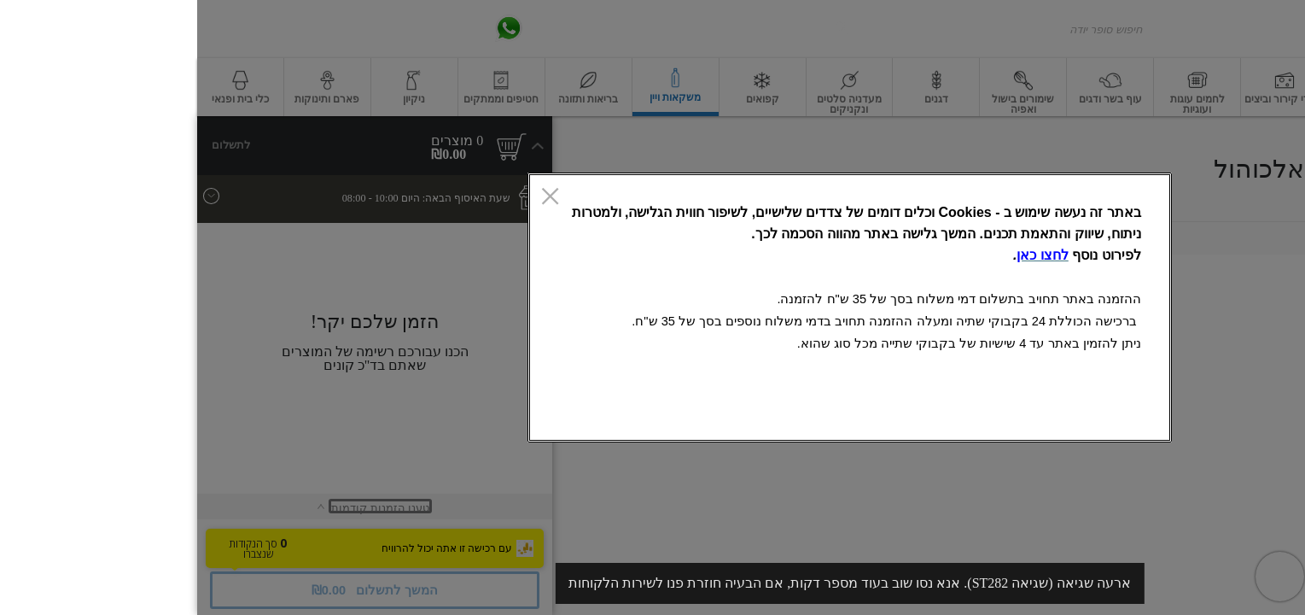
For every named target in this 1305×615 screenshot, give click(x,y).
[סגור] (353, 198)
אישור (411, 413)
